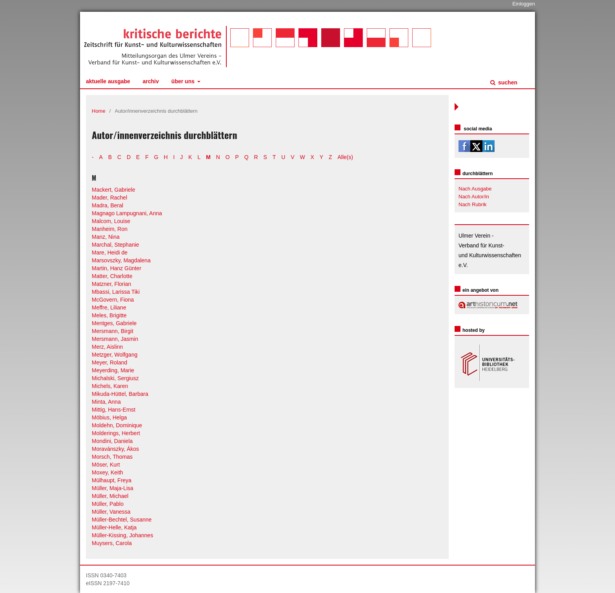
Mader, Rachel (109, 197)
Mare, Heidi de (109, 252)
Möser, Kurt (106, 464)
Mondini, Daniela (112, 441)
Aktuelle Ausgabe (108, 81)
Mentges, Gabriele (114, 323)
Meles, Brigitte (109, 315)
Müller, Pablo (108, 504)
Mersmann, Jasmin (115, 339)
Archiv (151, 81)
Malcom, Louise (111, 221)
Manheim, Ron (109, 229)
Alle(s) (345, 157)
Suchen (507, 82)
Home (99, 111)
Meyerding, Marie (113, 370)
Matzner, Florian (111, 284)
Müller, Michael (110, 496)
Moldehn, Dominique (117, 425)
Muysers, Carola (112, 543)
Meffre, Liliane (109, 307)
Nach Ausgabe (475, 189)
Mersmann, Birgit (112, 331)
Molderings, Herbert (116, 433)
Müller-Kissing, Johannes (122, 535)
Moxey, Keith (107, 472)
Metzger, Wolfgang (114, 354)
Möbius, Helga (109, 417)
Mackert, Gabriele (113, 190)
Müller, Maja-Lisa (112, 488)
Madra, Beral (107, 205)
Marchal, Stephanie (115, 245)
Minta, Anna (106, 402)
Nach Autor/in (474, 196)
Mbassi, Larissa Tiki (116, 292)
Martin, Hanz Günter (116, 268)
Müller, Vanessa (111, 512)
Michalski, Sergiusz (115, 378)
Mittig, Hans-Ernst (113, 409)
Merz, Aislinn (107, 347)
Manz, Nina (106, 237)
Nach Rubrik (473, 204)
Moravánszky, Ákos (115, 449)
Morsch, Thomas (112, 457)
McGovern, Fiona (113, 299)
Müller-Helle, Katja (114, 527)
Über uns (183, 81)
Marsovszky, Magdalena (121, 260)
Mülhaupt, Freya (111, 480)
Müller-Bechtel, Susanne (122, 519)
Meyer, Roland (109, 362)
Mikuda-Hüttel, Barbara (120, 394)
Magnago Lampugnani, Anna (127, 213)
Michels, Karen (110, 386)
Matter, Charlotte (112, 276)
